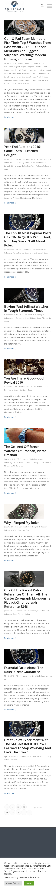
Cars (34, 387)
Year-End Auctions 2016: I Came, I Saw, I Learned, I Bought (23, 151)
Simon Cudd (27, 390)
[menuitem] (41, 6)
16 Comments (21, 676)
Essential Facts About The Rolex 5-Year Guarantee (23, 670)
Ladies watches (44, 73)
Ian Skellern (24, 83)
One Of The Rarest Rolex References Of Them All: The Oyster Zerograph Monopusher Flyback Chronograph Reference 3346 (28, 598)
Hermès (30, 70)
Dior (12, 70)
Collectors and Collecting (14, 162)
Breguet (17, 67)
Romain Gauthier (25, 80)
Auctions (47, 159)
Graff (24, 70)
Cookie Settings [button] (13, 883)
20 (18, 807)
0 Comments (24, 387)
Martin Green (18, 466)
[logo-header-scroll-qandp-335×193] (23, 6)
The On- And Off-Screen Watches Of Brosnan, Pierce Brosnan (25, 451)
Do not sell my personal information (22, 877)
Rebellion (8, 80)
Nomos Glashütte (22, 77)
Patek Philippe (42, 77)
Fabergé (18, 70)
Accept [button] (29, 883)
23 (13, 812)
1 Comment (26, 250)
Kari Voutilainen (15, 73)
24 (18, 812)
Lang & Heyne (9, 77)
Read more (10, 117)
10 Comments (22, 459)
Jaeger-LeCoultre (23, 166)
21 (24, 807)
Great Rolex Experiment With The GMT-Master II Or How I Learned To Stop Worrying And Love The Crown (27, 746)
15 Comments (23, 63)
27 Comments (22, 756)
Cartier (15, 463)
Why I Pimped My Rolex (21, 523)
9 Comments (27, 159)
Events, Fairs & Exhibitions (35, 162)
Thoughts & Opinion (39, 527)
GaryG (6, 169)
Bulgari (23, 67)
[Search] (41, 6)
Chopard (30, 67)
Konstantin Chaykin (29, 73)
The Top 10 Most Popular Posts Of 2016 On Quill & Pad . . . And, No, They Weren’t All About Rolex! (27, 239)
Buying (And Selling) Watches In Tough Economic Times (26, 308)
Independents (39, 70)
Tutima (7, 83)
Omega (33, 77)
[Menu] (48, 6)
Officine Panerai (25, 463)
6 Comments (21, 611)
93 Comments (22, 527)
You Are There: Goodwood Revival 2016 (24, 380)
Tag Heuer (46, 80)
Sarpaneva (37, 80)
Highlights (39, 159)
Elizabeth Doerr (42, 253)
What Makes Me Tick (21, 530)
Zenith (13, 83)
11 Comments (27, 315)
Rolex (15, 80)
